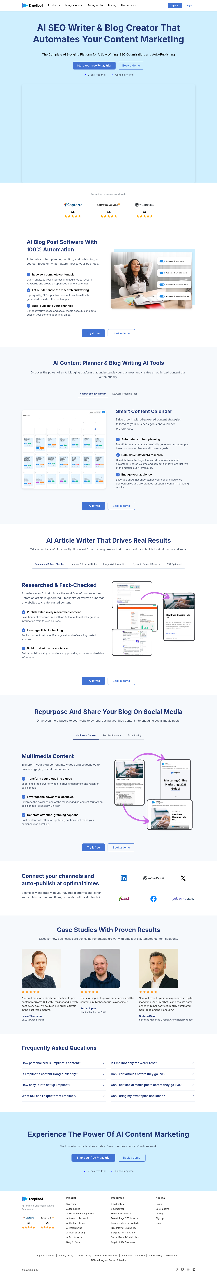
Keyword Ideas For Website (125, 1223)
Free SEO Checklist (121, 1213)
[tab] (93, 394)
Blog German (117, 1208)
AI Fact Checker (74, 1237)
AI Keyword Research (77, 1218)
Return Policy (155, 1255)
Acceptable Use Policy (133, 1255)
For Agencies (95, 5)
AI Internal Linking (75, 1232)
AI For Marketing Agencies (80, 1213)
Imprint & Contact (46, 1255)
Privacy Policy (65, 1255)
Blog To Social (73, 1242)
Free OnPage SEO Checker (125, 1218)
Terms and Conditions (106, 1255)
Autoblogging (73, 1208)
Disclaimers (172, 1255)
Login (158, 1223)
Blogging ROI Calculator (123, 1232)
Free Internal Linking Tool (124, 1228)
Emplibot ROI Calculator (123, 1242)
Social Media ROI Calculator (125, 1237)
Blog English (117, 1204)
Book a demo (162, 1208)
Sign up (160, 1218)
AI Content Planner (76, 1223)
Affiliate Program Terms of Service (108, 1260)
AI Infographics (74, 1228)
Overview (71, 1204)
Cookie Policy (84, 1255)
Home (159, 1204)
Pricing (112, 5)
